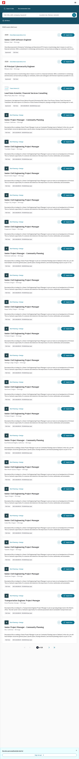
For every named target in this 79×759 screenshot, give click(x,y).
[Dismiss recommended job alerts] (76, 750)
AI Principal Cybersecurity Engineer (20, 66)
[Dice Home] (3, 2)
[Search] (74, 15)
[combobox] (17, 15)
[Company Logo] (7, 35)
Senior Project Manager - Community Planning (24, 120)
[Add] (59, 35)
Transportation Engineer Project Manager (22, 600)
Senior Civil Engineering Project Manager (22, 146)
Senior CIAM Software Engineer (18, 39)
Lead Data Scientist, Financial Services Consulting (26, 93)
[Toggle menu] (75, 2)
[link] (25, 647)
